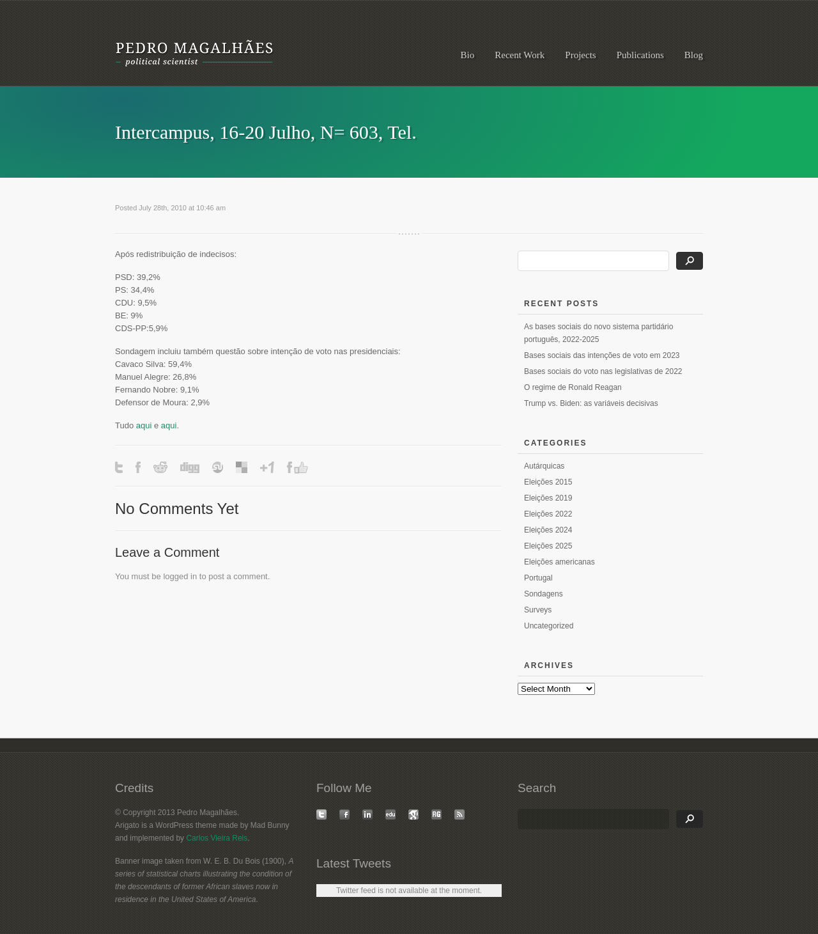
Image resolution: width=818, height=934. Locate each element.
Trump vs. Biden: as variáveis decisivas (591, 403)
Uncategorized (548, 625)
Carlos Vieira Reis (216, 838)
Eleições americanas (559, 561)
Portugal (538, 577)
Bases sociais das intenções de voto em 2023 (601, 355)
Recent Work (519, 55)
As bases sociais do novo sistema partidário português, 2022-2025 (598, 333)
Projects (580, 55)
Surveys (538, 609)
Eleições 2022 (548, 514)
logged (175, 576)
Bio (468, 55)
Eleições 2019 (548, 498)
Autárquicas (544, 466)
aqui (144, 425)
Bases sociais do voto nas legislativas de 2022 (603, 371)
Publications (640, 55)
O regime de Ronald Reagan (573, 387)
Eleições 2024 (548, 529)
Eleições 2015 (548, 482)
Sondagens (543, 593)
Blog (693, 55)
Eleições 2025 (548, 545)
